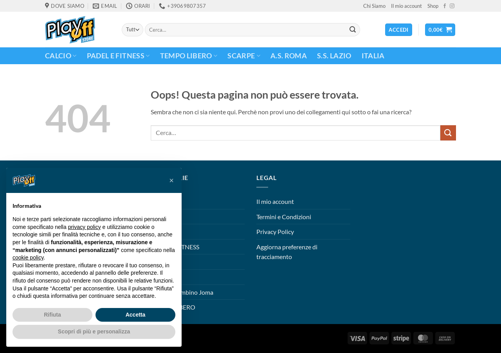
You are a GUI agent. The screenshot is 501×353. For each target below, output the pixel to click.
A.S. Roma (288, 56)
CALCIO (61, 56)
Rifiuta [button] (52, 315)
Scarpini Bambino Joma (182, 292)
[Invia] (352, 29)
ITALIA (373, 56)
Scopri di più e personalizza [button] (94, 331)
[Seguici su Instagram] (452, 6)
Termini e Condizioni (283, 216)
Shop (432, 6)
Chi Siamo (374, 6)
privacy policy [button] (84, 227)
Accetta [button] (136, 315)
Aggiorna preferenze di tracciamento (286, 252)
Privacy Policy (275, 231)
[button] (440, 29)
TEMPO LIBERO (189, 56)
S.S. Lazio (334, 56)
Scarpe (243, 56)
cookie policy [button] (28, 257)
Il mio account (406, 6)
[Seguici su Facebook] (444, 6)
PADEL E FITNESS (118, 56)
